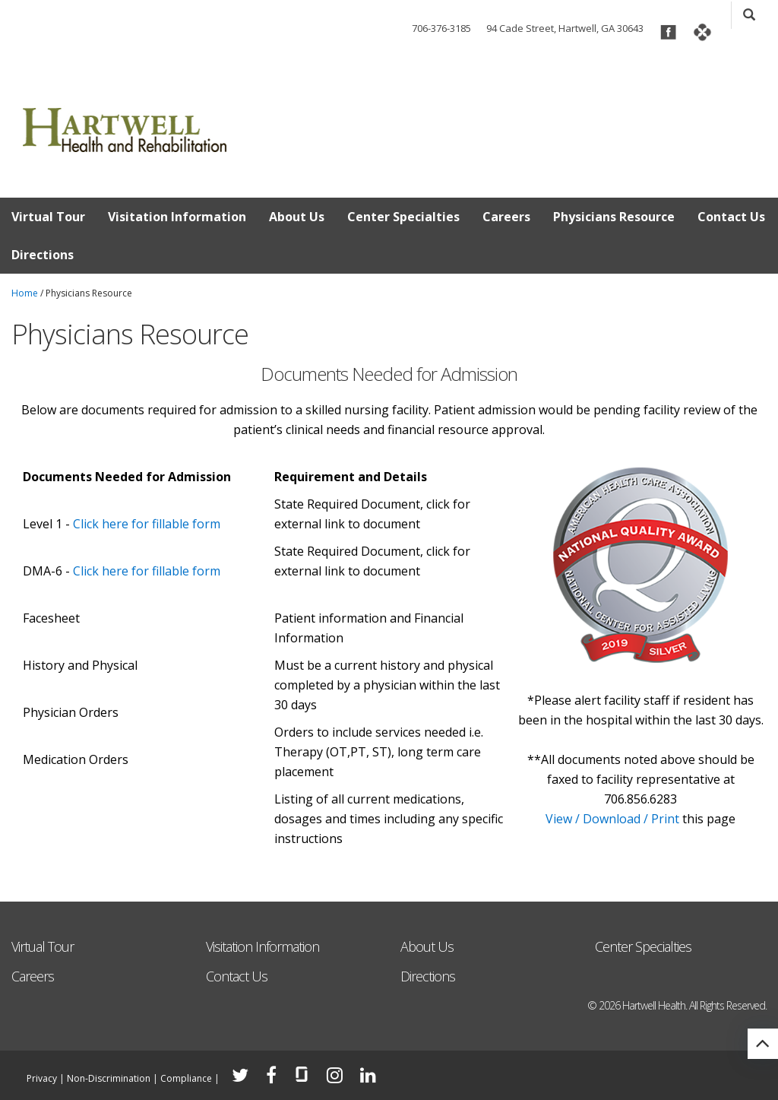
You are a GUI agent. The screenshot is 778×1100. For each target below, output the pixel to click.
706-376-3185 (441, 28)
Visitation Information (177, 216)
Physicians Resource (614, 216)
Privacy (42, 1078)
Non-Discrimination (108, 1078)
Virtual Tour (48, 216)
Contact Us (731, 216)
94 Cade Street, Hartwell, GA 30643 (565, 28)
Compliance (186, 1078)
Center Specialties (403, 216)
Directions (42, 254)
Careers (506, 216)
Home (24, 293)
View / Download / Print (612, 818)
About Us (296, 216)
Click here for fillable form (146, 523)
